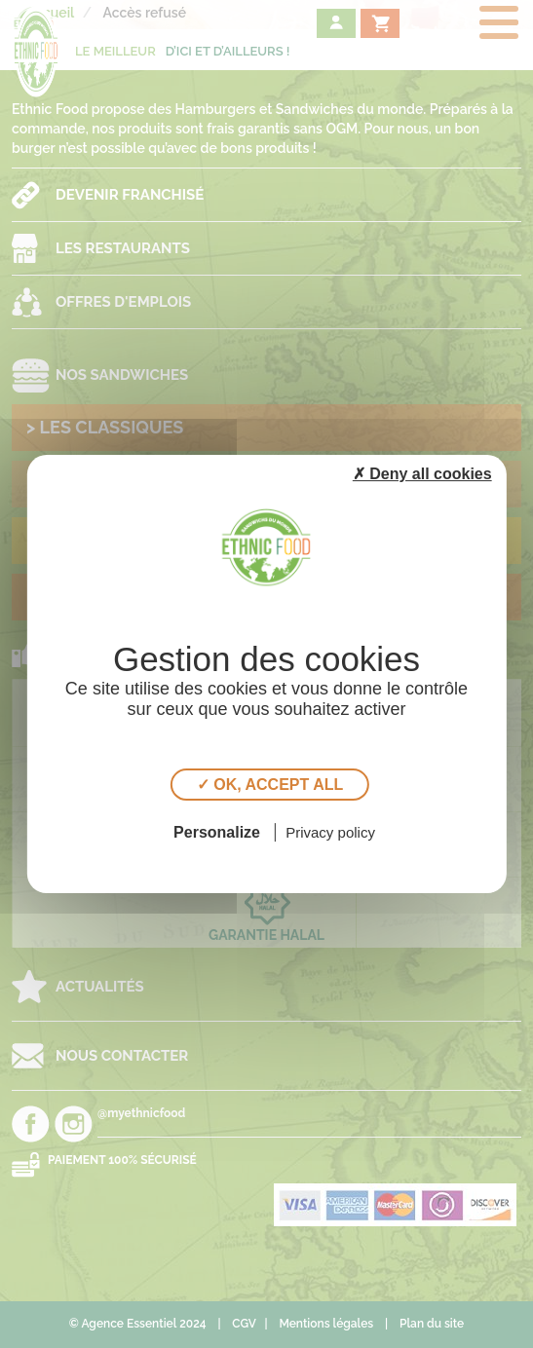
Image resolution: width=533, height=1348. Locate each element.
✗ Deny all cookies (422, 474)
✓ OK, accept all (270, 784)
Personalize (216, 832)
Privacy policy (330, 832)
